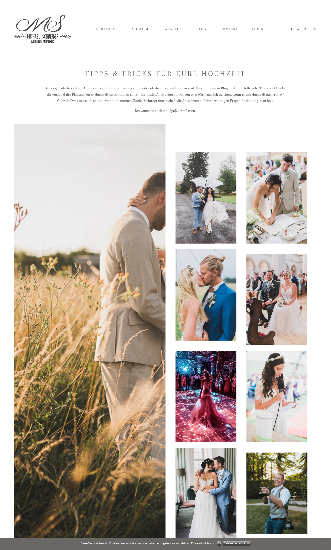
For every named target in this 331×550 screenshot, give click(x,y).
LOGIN (258, 29)
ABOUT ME (141, 29)
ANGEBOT (173, 29)
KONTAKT (229, 29)
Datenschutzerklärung (236, 543)
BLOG (201, 29)
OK (219, 543)
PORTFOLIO (106, 29)
